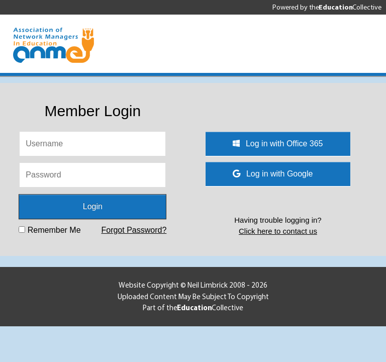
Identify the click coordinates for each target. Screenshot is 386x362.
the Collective (345, 7)
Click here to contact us (278, 231)
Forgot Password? (133, 230)
